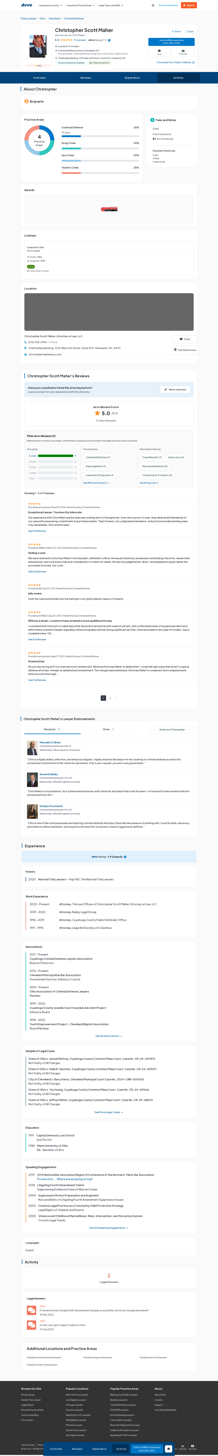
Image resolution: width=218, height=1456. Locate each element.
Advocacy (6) (176, 458)
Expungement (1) (96, 467)
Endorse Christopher (172, 730)
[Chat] (179, 340)
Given (109, 730)
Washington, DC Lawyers (78, 1416)
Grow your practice (168, 5)
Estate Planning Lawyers (122, 1416)
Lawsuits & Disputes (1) (100, 476)
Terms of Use (27, 1445)
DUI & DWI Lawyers (119, 1410)
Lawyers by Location (50, 5)
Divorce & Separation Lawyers (125, 1426)
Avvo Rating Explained (165, 1410)
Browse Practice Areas (32, 1410)
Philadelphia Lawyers (76, 1421)
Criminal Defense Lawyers (123, 1405)
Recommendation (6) (155, 467)
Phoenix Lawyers (74, 1426)
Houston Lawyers (74, 1410)
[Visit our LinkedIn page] (183, 1447)
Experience (132, 78)
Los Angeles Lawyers (76, 1400)
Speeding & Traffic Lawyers (123, 1436)
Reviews (86, 78)
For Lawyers (27, 1421)
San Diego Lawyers (75, 1436)
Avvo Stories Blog (29, 1416)
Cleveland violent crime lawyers (42, 1365)
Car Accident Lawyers (121, 1421)
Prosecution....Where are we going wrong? (65, 1180)
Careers (159, 1400)
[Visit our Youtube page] (192, 1447)
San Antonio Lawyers (76, 1431)
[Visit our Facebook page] (161, 1447)
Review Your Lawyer (31, 1400)
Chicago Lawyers (74, 1405)
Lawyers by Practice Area (80, 5)
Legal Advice (27, 1405)
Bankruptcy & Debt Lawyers (124, 1395)
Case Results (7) (152, 458)
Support (159, 1405)
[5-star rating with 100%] (52, 456)
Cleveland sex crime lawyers (153, 1358)
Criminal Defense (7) (98, 458)
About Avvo (160, 1395)
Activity (178, 78)
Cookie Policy (62, 1445)
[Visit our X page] (172, 1447)
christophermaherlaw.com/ (45, 355)
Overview (39, 78)
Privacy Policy (44, 1445)
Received (52, 730)
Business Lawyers (118, 1400)
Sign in (189, 5)
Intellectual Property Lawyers (124, 1431)
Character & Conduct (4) (157, 476)
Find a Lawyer (28, 1395)
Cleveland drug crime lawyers (97, 1358)
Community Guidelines (83, 1445)
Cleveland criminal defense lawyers (44, 1358)
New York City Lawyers (77, 1395)
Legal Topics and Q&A (111, 5)
